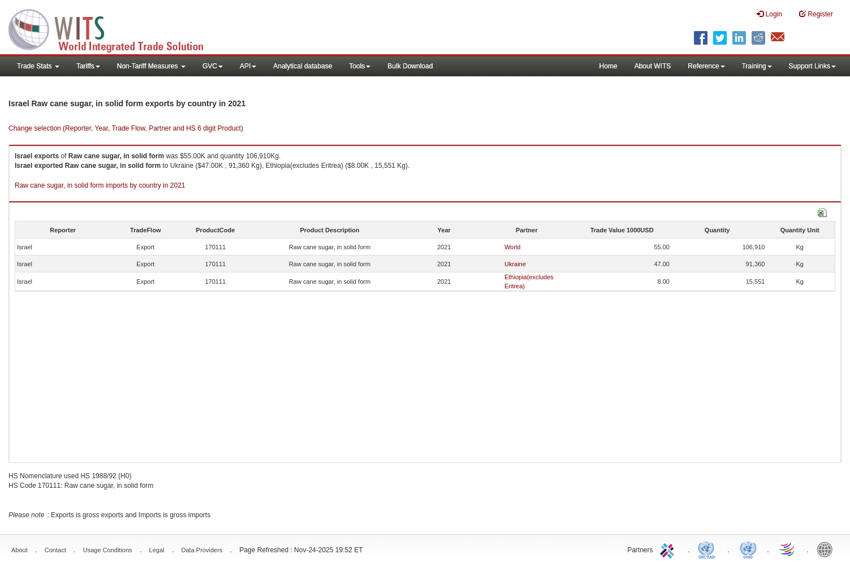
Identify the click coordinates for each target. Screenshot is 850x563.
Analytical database (302, 66)
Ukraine (515, 264)
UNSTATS (748, 549)
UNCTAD (708, 549)
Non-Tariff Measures (151, 66)
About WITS (653, 66)
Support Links (812, 66)
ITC (669, 549)
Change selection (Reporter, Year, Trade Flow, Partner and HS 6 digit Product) (125, 128)
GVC (212, 66)
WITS (113, 28)
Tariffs (88, 66)
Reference (706, 66)
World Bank (827, 549)
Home (608, 66)
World (512, 247)
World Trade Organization (787, 549)
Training (757, 66)
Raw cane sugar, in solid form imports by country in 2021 (100, 185)
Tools (359, 66)
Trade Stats (38, 66)
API (248, 66)
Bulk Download (410, 66)
